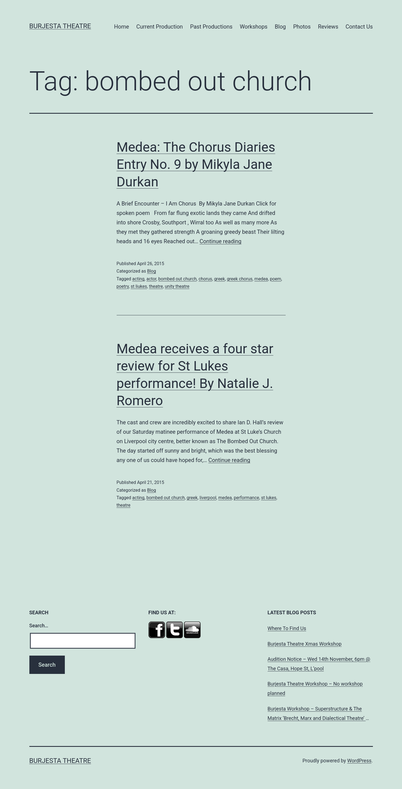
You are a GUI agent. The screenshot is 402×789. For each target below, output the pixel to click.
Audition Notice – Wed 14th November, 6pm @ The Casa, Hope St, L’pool (319, 663)
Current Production (159, 26)
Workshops (253, 26)
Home (121, 26)
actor (151, 278)
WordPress (359, 760)
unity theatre (177, 286)
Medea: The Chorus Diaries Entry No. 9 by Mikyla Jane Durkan (196, 164)
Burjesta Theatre (60, 26)
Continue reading (220, 241)
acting (138, 278)
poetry (123, 286)
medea (261, 278)
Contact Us (359, 26)
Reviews (328, 26)
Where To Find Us (287, 628)
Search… (38, 625)
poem (275, 278)
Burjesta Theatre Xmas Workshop (305, 644)
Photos (302, 26)
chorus (205, 278)
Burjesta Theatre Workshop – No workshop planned (315, 688)
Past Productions (211, 26)
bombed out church (177, 278)
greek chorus (239, 278)
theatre (156, 286)
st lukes (268, 497)
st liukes (139, 286)
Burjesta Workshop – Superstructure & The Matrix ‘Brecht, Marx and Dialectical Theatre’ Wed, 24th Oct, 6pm (317, 714)
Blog (280, 26)
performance (246, 497)
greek (219, 278)
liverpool (207, 497)
